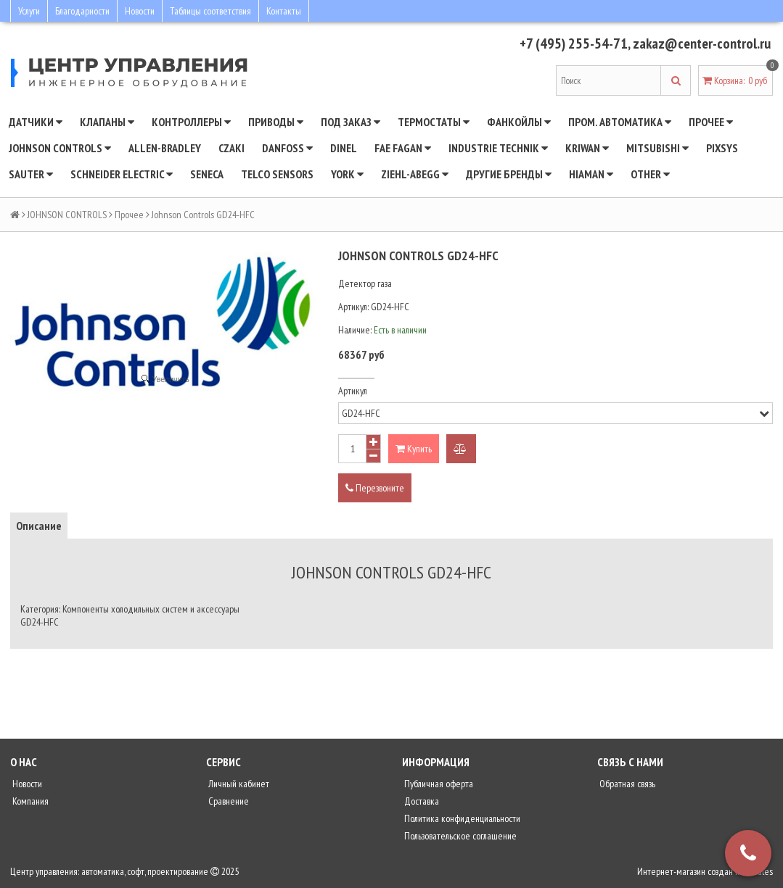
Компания (29, 801)
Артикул (352, 390)
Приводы (275, 122)
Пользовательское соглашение (459, 835)
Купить (413, 448)
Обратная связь (626, 783)
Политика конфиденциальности (461, 818)
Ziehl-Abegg (414, 174)
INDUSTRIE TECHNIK (498, 148)
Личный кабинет (237, 783)
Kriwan (587, 148)
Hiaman (591, 174)
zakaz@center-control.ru (702, 43)
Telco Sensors (277, 174)
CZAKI (231, 148)
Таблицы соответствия (210, 10)
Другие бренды (509, 174)
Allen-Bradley (164, 148)
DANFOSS (287, 148)
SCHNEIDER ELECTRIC (121, 174)
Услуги (29, 10)
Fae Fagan (402, 148)
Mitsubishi (657, 148)
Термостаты (434, 122)
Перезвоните (374, 487)
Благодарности (82, 10)
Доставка (420, 801)
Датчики (35, 122)
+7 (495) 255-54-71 (574, 43)
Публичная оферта (437, 783)
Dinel (343, 148)
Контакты (283, 10)
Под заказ (350, 122)
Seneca (207, 174)
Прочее (711, 122)
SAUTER (31, 174)
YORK (347, 174)
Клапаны (107, 122)
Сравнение (227, 801)
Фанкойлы (519, 122)
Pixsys (722, 148)
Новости (140, 10)
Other (650, 174)
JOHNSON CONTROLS (60, 148)
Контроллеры (191, 122)
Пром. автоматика (619, 122)
